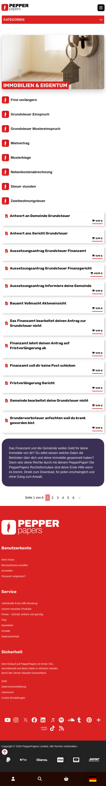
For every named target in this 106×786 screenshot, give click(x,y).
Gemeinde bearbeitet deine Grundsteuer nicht (49, 400)
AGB (4, 681)
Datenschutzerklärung (13, 686)
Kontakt (5, 630)
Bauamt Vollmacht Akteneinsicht (38, 303)
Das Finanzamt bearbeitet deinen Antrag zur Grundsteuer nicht (48, 323)
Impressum (7, 692)
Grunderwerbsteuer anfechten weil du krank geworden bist (48, 420)
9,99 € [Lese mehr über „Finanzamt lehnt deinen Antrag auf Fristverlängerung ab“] (99, 353)
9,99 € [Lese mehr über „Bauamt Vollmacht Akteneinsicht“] (99, 308)
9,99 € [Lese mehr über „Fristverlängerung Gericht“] (99, 388)
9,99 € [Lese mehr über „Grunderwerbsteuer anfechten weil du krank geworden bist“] (99, 428)
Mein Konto (7, 559)
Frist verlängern (19, 100)
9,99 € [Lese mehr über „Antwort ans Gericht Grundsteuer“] (99, 238)
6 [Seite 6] (73, 497)
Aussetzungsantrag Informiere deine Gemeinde (50, 286)
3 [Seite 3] (58, 497)
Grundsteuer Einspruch (25, 114)
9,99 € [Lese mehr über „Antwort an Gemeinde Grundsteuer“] (99, 221)
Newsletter (7, 625)
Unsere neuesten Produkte (16, 608)
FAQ (4, 619)
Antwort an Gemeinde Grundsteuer (40, 216)
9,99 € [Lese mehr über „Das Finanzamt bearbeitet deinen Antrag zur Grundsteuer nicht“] (99, 331)
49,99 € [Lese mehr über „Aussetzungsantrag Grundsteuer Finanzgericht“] (98, 273)
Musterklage (16, 157)
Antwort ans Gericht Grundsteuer (39, 233)
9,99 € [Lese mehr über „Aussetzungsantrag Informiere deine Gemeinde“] (99, 291)
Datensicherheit (10, 636)
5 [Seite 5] (68, 497)
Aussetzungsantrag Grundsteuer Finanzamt (48, 251)
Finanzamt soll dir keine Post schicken (42, 365)
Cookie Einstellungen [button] (13, 697)
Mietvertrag (15, 143)
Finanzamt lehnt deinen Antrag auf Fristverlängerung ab (40, 345)
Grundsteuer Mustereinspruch (31, 128)
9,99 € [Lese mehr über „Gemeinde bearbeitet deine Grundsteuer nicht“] (99, 406)
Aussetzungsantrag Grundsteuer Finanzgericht (51, 268)
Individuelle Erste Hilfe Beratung (19, 603)
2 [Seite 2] (52, 497)
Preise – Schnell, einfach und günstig (22, 614)
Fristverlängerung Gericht (32, 383)
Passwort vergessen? (13, 576)
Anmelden (7, 570)
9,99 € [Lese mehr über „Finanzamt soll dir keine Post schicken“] (99, 371)
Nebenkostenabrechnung (27, 172)
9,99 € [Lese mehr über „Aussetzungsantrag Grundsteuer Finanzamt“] (99, 256)
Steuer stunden (19, 186)
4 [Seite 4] (63, 497)
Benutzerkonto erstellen (14, 565)
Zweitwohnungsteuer (23, 201)
